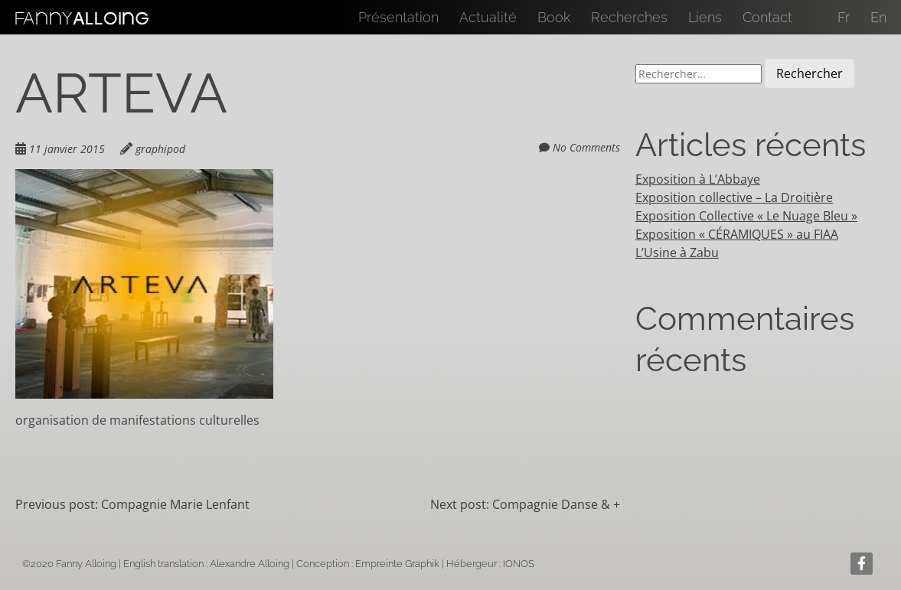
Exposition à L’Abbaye (697, 179)
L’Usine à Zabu (677, 252)
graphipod (160, 149)
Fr (843, 17)
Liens (705, 17)
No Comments (586, 147)
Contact (767, 17)
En (878, 17)
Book (553, 17)
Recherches (629, 17)
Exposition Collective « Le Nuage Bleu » (746, 215)
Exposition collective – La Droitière (734, 197)
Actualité (488, 17)
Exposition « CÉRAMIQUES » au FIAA (736, 234)
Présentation (398, 17)
